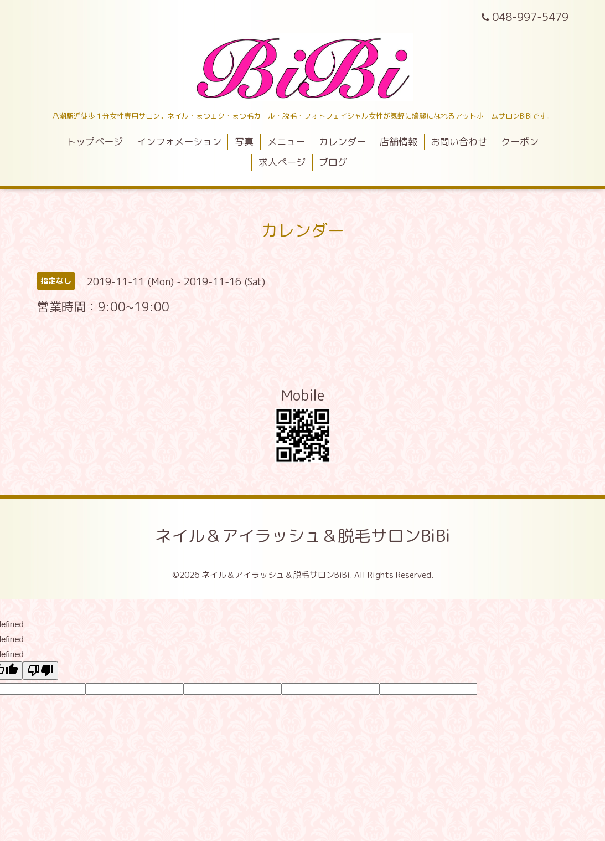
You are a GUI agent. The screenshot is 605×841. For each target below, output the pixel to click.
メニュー (286, 141)
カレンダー (342, 141)
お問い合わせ (459, 141)
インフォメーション (179, 141)
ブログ (333, 162)
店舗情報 (398, 141)
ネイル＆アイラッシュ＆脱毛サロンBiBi (303, 535)
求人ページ (282, 162)
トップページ (94, 141)
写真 (244, 141)
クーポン (520, 141)
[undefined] (40, 670)
